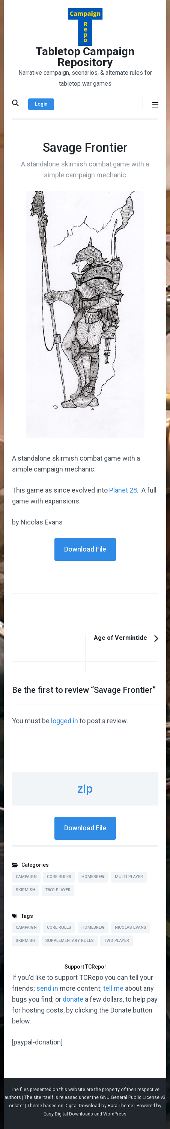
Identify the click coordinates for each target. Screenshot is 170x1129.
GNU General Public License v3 (132, 1097)
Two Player (58, 889)
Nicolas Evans (130, 927)
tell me (113, 988)
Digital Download (82, 1105)
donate (73, 999)
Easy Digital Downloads (68, 1114)
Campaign (26, 876)
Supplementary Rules (69, 940)
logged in (64, 721)
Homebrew (93, 876)
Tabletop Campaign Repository (85, 57)
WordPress (114, 1114)
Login (41, 104)
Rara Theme (120, 1105)
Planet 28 (123, 490)
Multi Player (129, 876)
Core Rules (59, 876)
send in (47, 988)
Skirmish (25, 889)
